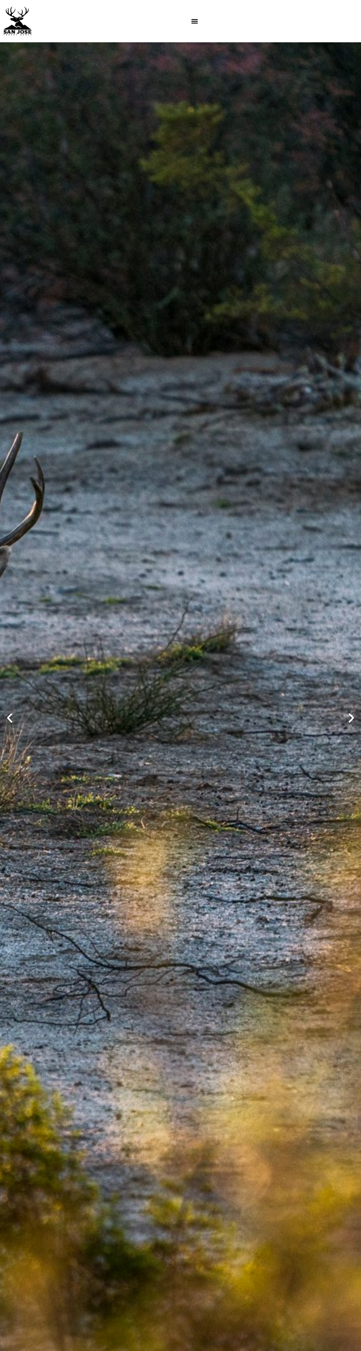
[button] (10, 718)
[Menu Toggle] (194, 21)
